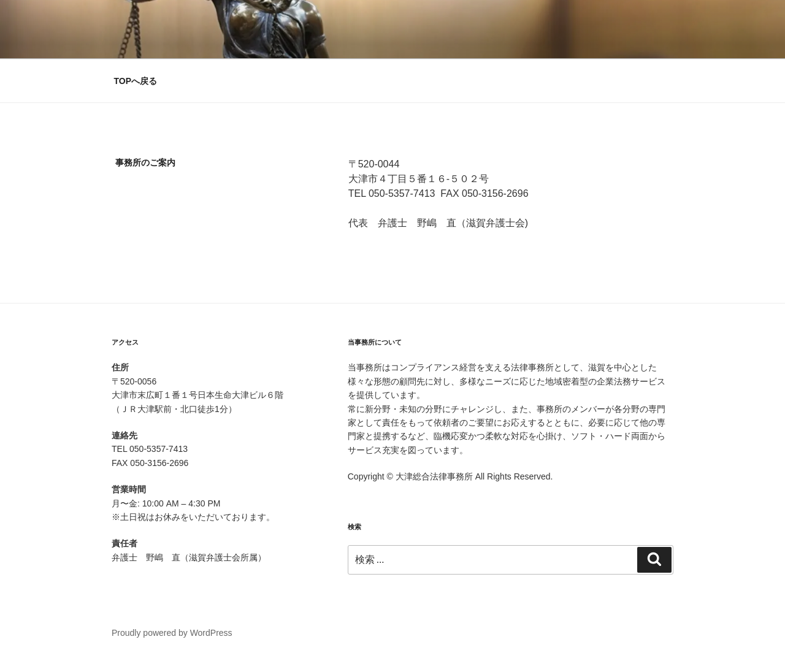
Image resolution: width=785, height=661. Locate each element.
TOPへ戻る (136, 81)
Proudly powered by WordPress (172, 633)
